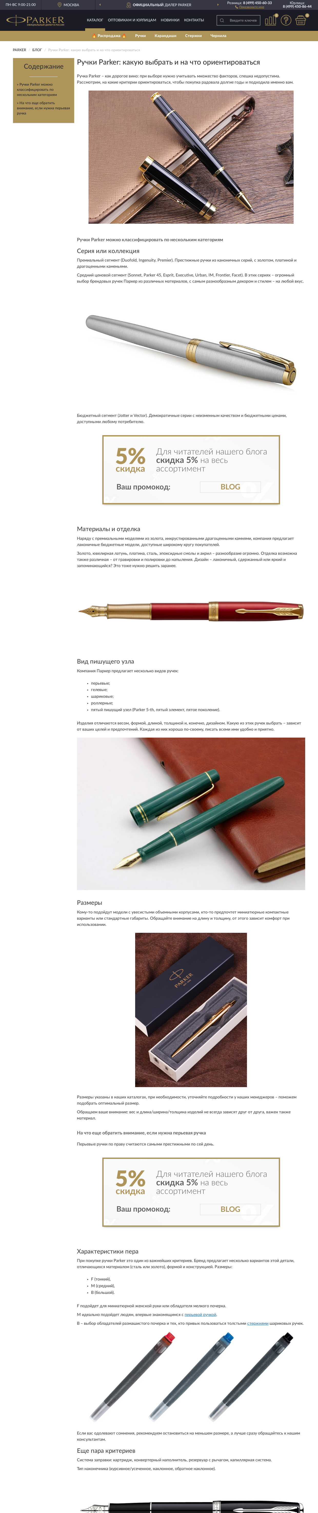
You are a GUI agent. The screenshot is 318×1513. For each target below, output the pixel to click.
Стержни (193, 36)
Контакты (194, 20)
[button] (249, 6)
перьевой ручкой (200, 1315)
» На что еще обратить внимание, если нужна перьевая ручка (43, 108)
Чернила (218, 36)
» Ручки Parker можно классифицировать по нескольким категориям (37, 90)
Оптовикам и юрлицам (132, 20)
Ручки (140, 36)
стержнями (258, 1323)
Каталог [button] (95, 20)
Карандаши (165, 36)
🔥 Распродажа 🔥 (109, 36)
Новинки (170, 20)
